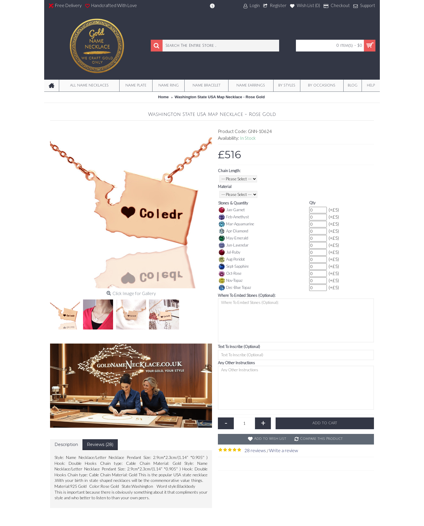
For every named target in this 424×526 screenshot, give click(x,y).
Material (224, 186)
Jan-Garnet (232, 210)
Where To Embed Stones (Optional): (247, 295)
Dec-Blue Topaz (235, 288)
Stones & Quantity (233, 203)
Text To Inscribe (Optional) (239, 346)
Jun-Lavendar (234, 245)
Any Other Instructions (236, 362)
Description (66, 444)
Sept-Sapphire (234, 266)
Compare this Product (321, 439)
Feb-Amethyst (234, 217)
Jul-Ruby (229, 252)
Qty (312, 202)
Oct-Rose (230, 274)
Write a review (283, 450)
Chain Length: (229, 170)
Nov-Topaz (231, 281)
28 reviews (255, 450)
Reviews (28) (100, 444)
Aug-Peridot (232, 259)
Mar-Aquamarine (236, 224)
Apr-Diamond (233, 231)
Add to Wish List (270, 439)
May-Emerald (233, 238)
